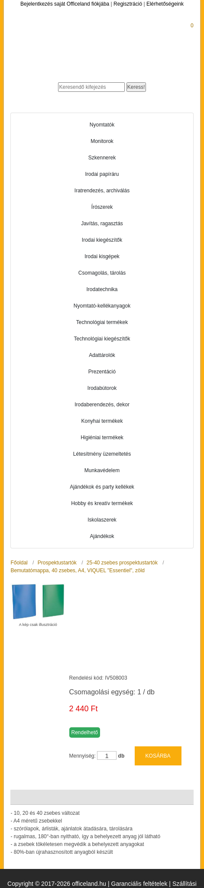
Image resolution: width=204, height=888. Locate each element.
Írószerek (102, 207)
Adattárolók (102, 355)
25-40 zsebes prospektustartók (122, 563)
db (121, 734)
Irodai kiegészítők (102, 240)
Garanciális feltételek (139, 862)
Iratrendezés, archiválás (102, 191)
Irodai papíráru (102, 174)
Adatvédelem (112, 869)
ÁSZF (36, 869)
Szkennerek (102, 158)
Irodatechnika (101, 289)
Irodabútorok (102, 388)
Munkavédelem (102, 470)
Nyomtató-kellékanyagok (102, 306)
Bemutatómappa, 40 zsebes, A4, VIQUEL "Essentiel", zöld (77, 570)
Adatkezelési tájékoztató (168, 869)
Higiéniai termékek (102, 437)
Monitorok (102, 141)
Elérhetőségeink (165, 4)
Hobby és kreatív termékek (102, 503)
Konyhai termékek (102, 421)
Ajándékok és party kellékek (102, 487)
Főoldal (18, 563)
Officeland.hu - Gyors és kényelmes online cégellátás (95, 74)
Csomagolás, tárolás (102, 273)
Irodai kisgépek (102, 256)
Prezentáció (102, 372)
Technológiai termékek (102, 322)
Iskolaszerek (102, 520)
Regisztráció (127, 4)
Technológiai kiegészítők (102, 339)
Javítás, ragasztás (102, 223)
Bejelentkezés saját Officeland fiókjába (64, 4)
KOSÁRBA (158, 734)
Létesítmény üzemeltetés (102, 454)
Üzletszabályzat (69, 869)
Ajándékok (102, 536)
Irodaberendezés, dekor (102, 405)
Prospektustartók (58, 563)
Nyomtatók (102, 125)
